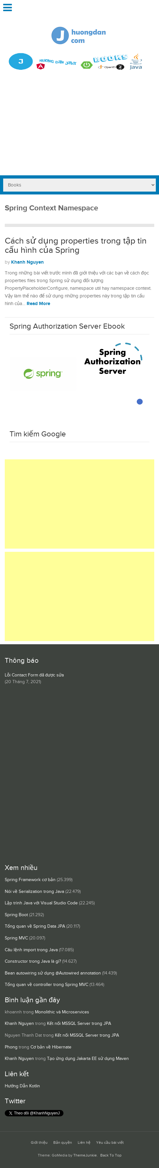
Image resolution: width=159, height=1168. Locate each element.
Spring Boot (16, 914)
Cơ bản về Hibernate (50, 1047)
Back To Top (111, 1155)
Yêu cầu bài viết (110, 1142)
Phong (11, 1047)
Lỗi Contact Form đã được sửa (34, 675)
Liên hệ (84, 1142)
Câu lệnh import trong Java (31, 950)
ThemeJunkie (85, 1155)
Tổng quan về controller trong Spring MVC (46, 984)
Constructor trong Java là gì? (33, 961)
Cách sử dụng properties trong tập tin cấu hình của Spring (76, 246)
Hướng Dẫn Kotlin (22, 1086)
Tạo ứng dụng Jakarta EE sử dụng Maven (88, 1058)
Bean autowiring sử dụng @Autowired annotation (53, 973)
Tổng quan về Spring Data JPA (35, 926)
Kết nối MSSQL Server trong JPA (79, 1023)
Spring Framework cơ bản (30, 879)
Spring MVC (16, 938)
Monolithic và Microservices (62, 1012)
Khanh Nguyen (27, 262)
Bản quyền (62, 1142)
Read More (38, 304)
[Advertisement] (79, 127)
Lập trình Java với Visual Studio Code (41, 903)
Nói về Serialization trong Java (34, 891)
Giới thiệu (39, 1142)
